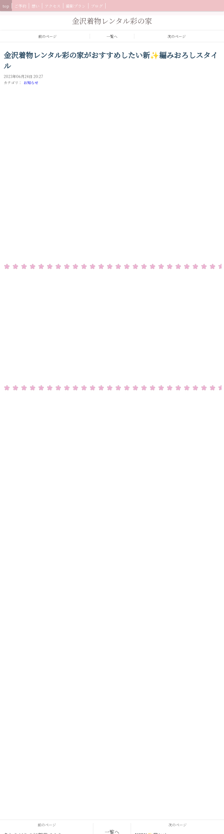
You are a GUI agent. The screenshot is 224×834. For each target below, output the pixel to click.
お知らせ (31, 82)
